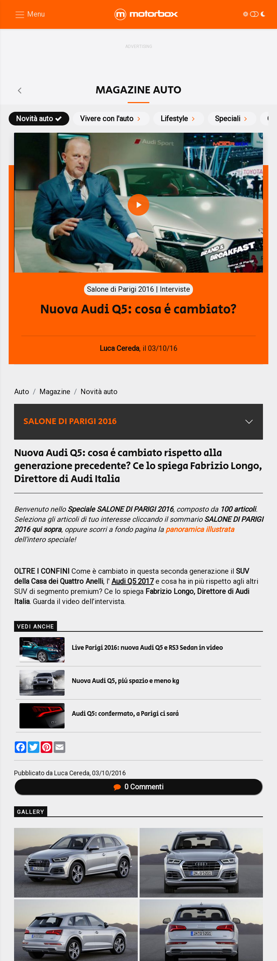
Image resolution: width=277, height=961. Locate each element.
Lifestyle (179, 118)
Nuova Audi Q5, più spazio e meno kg (125, 681)
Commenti (138, 787)
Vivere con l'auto (111, 118)
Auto (21, 391)
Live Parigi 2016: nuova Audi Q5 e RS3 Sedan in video (147, 648)
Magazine (54, 391)
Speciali (232, 118)
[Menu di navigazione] (29, 14)
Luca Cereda (71, 773)
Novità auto (39, 118)
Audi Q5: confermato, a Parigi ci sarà (125, 714)
